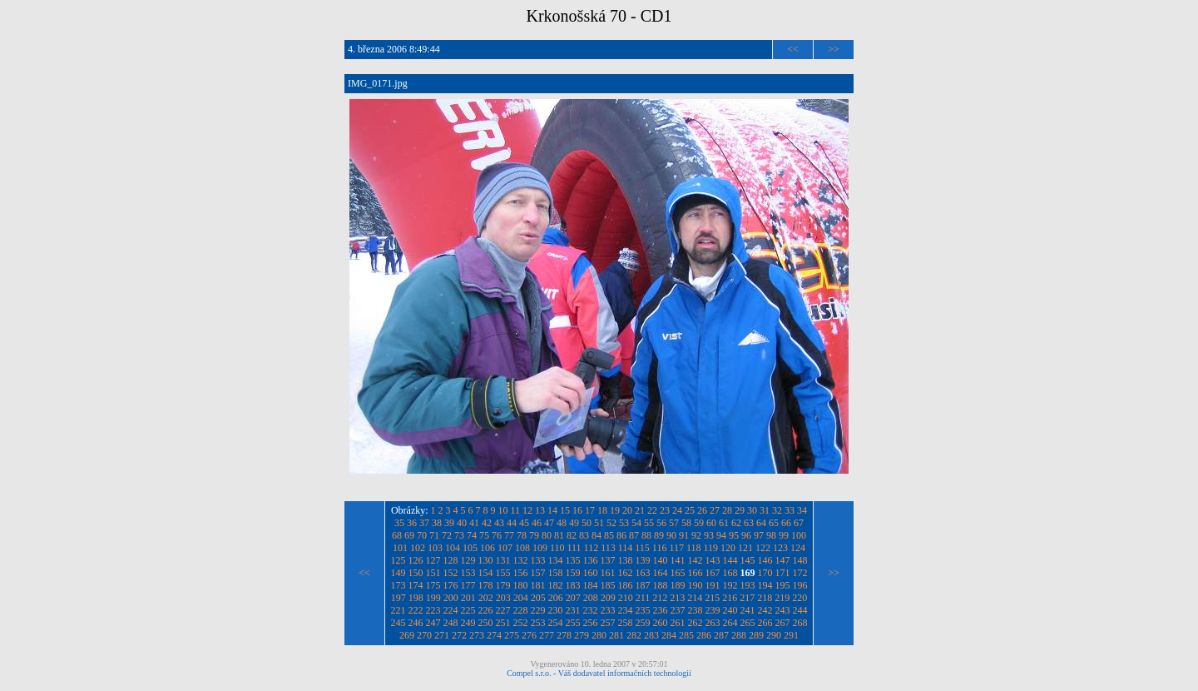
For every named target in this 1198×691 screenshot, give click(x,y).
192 (730, 585)
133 (538, 560)
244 (800, 610)
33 (790, 510)
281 (616, 635)
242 (765, 610)
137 (608, 560)
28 (727, 510)
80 (547, 535)
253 (538, 623)
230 (555, 610)
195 (782, 585)
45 (524, 523)
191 (712, 585)
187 (643, 585)
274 (494, 635)
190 (695, 585)
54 (636, 523)
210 (625, 598)
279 (581, 635)
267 (782, 623)
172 (800, 573)
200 (450, 598)
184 (590, 585)
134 (555, 560)
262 (695, 623)
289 (756, 635)
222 (415, 610)
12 (527, 510)
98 (771, 535)
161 (608, 573)
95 (734, 535)
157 (538, 573)
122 (762, 548)
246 (415, 623)
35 (399, 523)
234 (625, 610)
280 (599, 635)
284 (668, 635)
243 (782, 610)
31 (765, 510)
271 (441, 635)
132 (520, 560)
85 (609, 535)
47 (549, 523)
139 (643, 560)
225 (468, 610)
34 (802, 510)
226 (485, 610)
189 (678, 585)
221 (398, 610)
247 (433, 623)
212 (659, 598)
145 (747, 560)
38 (437, 523)
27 (715, 510)
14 (552, 510)
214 (694, 598)
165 (678, 573)
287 (721, 635)
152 (450, 573)
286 (703, 635)
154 (485, 573)
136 (590, 560)
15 (565, 510)
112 (591, 548)
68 (397, 535)
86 (621, 535)
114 (625, 548)
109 (539, 548)
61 (724, 523)
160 (590, 573)
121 (745, 548)
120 (727, 548)
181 (538, 585)
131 (503, 560)
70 (422, 535)
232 (590, 610)
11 (516, 510)
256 (590, 623)
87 (634, 535)
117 (676, 548)
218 (764, 598)
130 (485, 560)
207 (573, 598)
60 (711, 523)
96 (746, 535)
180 (520, 585)
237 (678, 610)
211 (643, 598)
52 (611, 523)
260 (660, 623)
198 (415, 598)
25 (690, 510)
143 (712, 560)
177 (468, 585)
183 (573, 585)
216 (729, 598)
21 (640, 510)
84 (596, 535)
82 (572, 535)
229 (538, 610)
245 (398, 623)
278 (564, 635)
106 (487, 548)
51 (599, 523)
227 (503, 610)
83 (584, 535)
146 (765, 560)
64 (761, 523)
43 (499, 523)
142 (695, 560)
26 (702, 510)
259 (643, 623)
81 (559, 535)
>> (833, 49)
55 (649, 523)
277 (546, 635)
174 (415, 585)
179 (503, 585)
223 (433, 610)
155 (503, 573)
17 (590, 510)
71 (434, 535)
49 (574, 523)
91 (684, 535)
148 (800, 560)
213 (677, 598)
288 (738, 635)
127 (433, 560)
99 (784, 535)
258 (625, 623)
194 (765, 585)
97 (759, 535)
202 (485, 598)
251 (503, 623)
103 (435, 548)
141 (678, 560)
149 (398, 573)
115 (642, 548)
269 (406, 635)
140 (660, 560)
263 (712, 623)
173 (398, 585)
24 (677, 510)
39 (449, 523)
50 (587, 523)
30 (752, 510)
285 (686, 635)
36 (412, 523)
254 (555, 623)
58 (686, 523)
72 (447, 535)
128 (450, 560)
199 (433, 598)
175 (433, 585)
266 (765, 623)
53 (624, 523)
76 (497, 535)
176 (450, 585)
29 (740, 510)
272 (459, 635)
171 (782, 573)
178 (485, 585)
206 (555, 598)
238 (695, 610)
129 (468, 560)
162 (625, 573)
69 (409, 535)
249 (468, 623)
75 (484, 535)
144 (730, 560)
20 (627, 510)
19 (615, 510)
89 (659, 535)
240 (730, 610)
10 (503, 510)
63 (749, 523)
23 (665, 510)
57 (674, 523)
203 (503, 598)
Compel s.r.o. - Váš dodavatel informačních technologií (599, 673)
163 (643, 573)
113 (608, 548)
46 (537, 523)
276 (529, 635)
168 (730, 573)
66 (786, 523)
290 (773, 635)
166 (695, 573)
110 (557, 548)
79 (534, 535)
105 (470, 548)
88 (646, 535)
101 (400, 548)
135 (573, 560)
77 (509, 535)
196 (800, 585)
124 (797, 548)
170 (765, 573)
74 (472, 535)
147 (782, 560)
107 (505, 548)
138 (625, 560)
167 (712, 573)
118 (693, 548)
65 (774, 523)
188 (660, 585)
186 (625, 585)
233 (608, 610)
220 (799, 598)
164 (660, 573)
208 (590, 598)
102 (417, 548)
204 (520, 598)
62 (736, 523)
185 (608, 585)
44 (512, 523)
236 (660, 610)
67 (799, 523)
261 (678, 623)
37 (424, 523)
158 (555, 573)
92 (696, 535)
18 (602, 510)
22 (652, 510)
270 (424, 635)
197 (398, 598)
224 (450, 610)
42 (487, 523)
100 (798, 535)
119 (711, 548)
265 (747, 623)
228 (520, 610)
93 (709, 535)
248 (450, 623)
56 (661, 523)
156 (520, 573)
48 (562, 523)
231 (573, 610)
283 (651, 635)
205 (538, 598)
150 (415, 573)
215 (712, 598)
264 (730, 623)
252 (520, 623)
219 (782, 598)
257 (608, 623)
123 (780, 548)
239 (712, 610)
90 (671, 535)
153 (468, 573)
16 (577, 510)
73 (459, 535)
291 (791, 635)
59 (699, 523)
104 (452, 548)
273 (476, 635)
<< (793, 49)
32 (777, 510)
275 (511, 635)
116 (659, 548)
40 (462, 523)
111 (574, 548)
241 (747, 610)
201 (468, 598)
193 (747, 585)
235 (643, 610)
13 (540, 510)
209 (608, 598)
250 (485, 623)
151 (433, 573)
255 (573, 623)
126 (415, 560)
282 (633, 635)
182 (555, 585)
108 (522, 548)
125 (398, 560)
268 (800, 623)
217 (747, 598)
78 (522, 535)
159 (573, 573)
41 (474, 523)
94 (721, 535)
